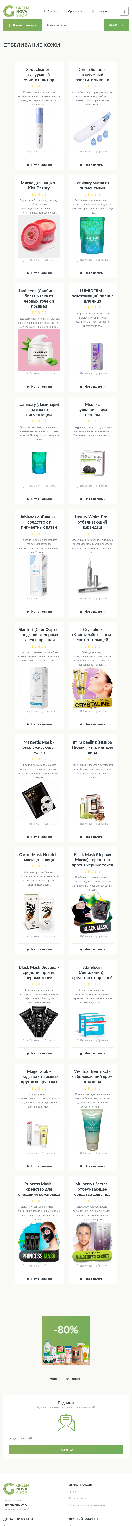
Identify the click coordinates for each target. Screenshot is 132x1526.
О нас (72, 1491)
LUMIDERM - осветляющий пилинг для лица (92, 295)
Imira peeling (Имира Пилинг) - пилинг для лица (92, 747)
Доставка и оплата (80, 1498)
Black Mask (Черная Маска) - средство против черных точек (92, 859)
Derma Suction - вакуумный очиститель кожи (92, 74)
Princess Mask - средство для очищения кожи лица (39, 1189)
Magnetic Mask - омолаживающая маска (38, 747)
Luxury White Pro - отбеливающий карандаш (92, 522)
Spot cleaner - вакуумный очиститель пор (39, 74)
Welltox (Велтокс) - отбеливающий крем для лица (92, 1076)
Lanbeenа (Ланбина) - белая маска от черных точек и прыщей (39, 298)
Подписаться (66, 1449)
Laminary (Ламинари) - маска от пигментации (39, 409)
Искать (114, 25)
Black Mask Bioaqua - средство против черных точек (39, 972)
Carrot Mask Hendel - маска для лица (39, 857)
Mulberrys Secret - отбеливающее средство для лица (92, 1189)
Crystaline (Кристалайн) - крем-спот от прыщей (92, 634)
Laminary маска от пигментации (92, 185)
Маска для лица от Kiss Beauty (39, 185)
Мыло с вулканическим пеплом (92, 409)
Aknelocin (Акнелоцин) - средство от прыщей (92, 972)
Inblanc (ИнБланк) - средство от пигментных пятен (39, 522)
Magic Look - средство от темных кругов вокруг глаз (39, 1076)
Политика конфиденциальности (89, 1504)
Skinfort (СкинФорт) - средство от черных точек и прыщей (39, 634)
